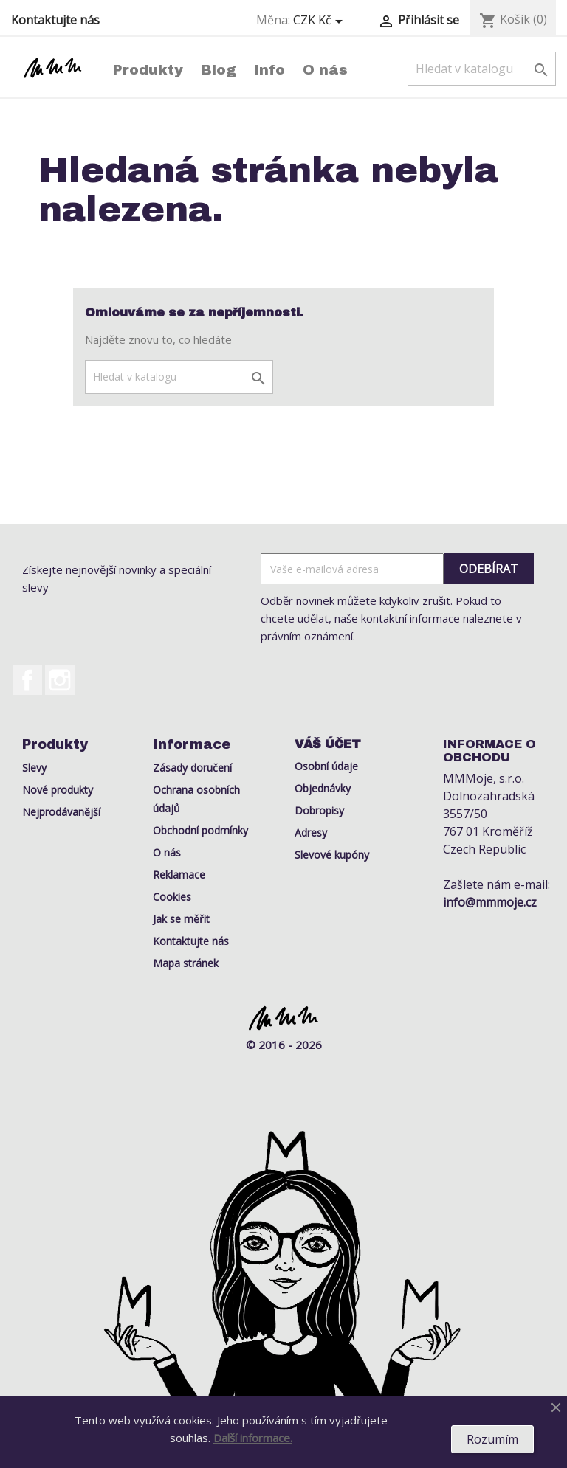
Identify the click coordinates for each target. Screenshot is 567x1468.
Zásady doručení (192, 768)
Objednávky (323, 788)
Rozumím (492, 1439)
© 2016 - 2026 (284, 1044)
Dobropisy (319, 810)
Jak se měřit (181, 919)
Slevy (34, 768)
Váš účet (328, 744)
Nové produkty (57, 790)
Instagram (60, 680)
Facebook (27, 680)
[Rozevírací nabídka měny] (320, 20)
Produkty (148, 69)
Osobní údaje (326, 766)
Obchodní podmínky (200, 830)
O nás (325, 69)
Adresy (311, 832)
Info (269, 69)
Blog (218, 69)
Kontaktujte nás (55, 20)
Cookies (172, 897)
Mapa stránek (186, 963)
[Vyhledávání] (482, 69)
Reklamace (179, 875)
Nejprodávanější (61, 812)
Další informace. (252, 1437)
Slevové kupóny (332, 855)
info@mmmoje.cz (490, 902)
